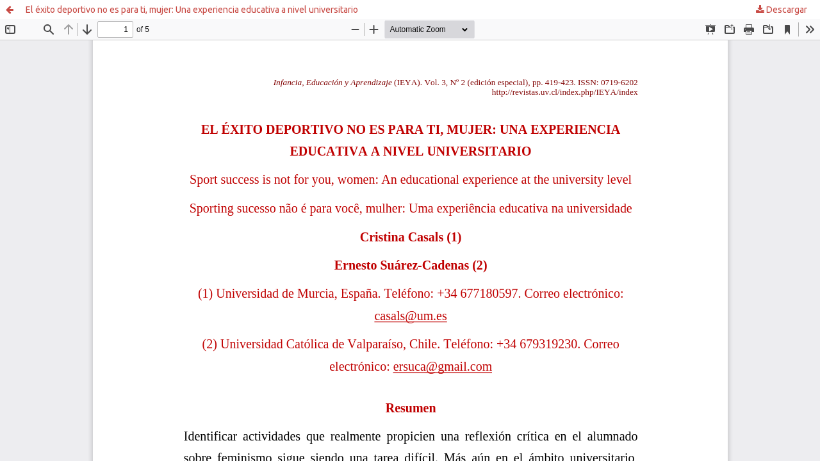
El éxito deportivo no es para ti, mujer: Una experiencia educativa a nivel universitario (192, 9)
